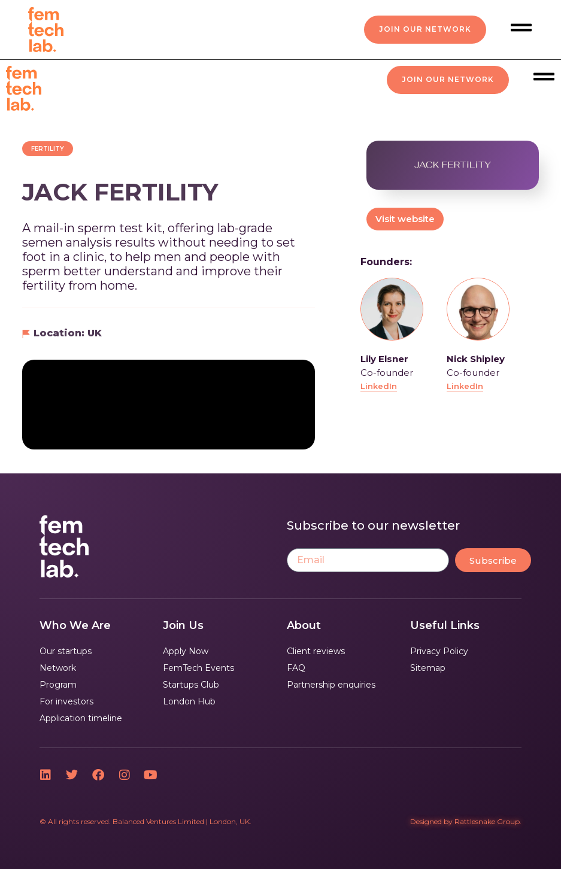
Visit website (405, 218)
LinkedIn (378, 386)
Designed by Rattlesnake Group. (465, 821)
